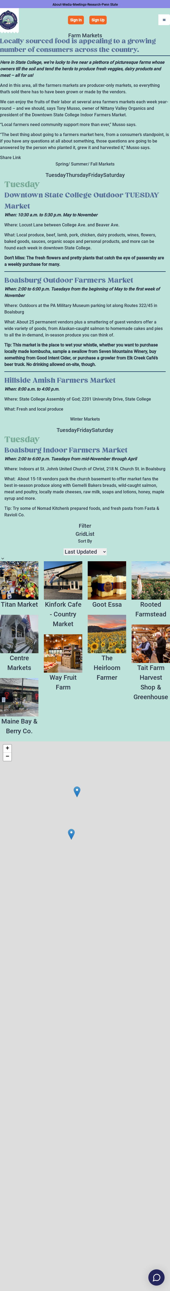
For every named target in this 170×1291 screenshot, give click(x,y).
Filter (85, 526)
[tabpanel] (85, 295)
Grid (81, 534)
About (57, 4)
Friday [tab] (95, 175)
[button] (71, 834)
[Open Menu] (164, 19)
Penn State (110, 4)
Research (94, 4)
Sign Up (97, 20)
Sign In (76, 20)
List (90, 534)
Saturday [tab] (114, 175)
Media (67, 4)
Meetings (79, 4)
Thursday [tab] (77, 175)
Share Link (10, 157)
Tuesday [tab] (55, 175)
